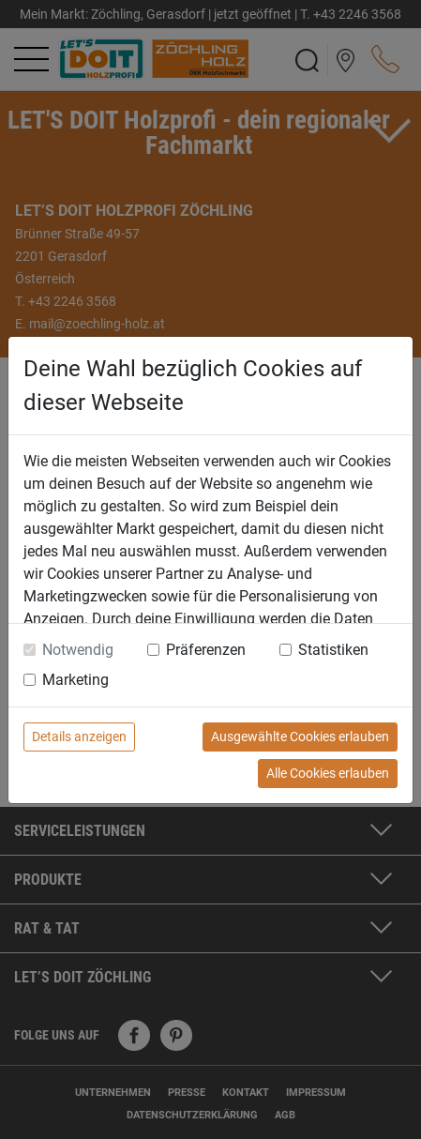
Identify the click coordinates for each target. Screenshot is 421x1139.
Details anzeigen (79, 736)
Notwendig (77, 650)
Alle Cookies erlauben (327, 773)
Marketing (75, 680)
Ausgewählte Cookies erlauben (300, 736)
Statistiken (333, 650)
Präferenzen (206, 650)
